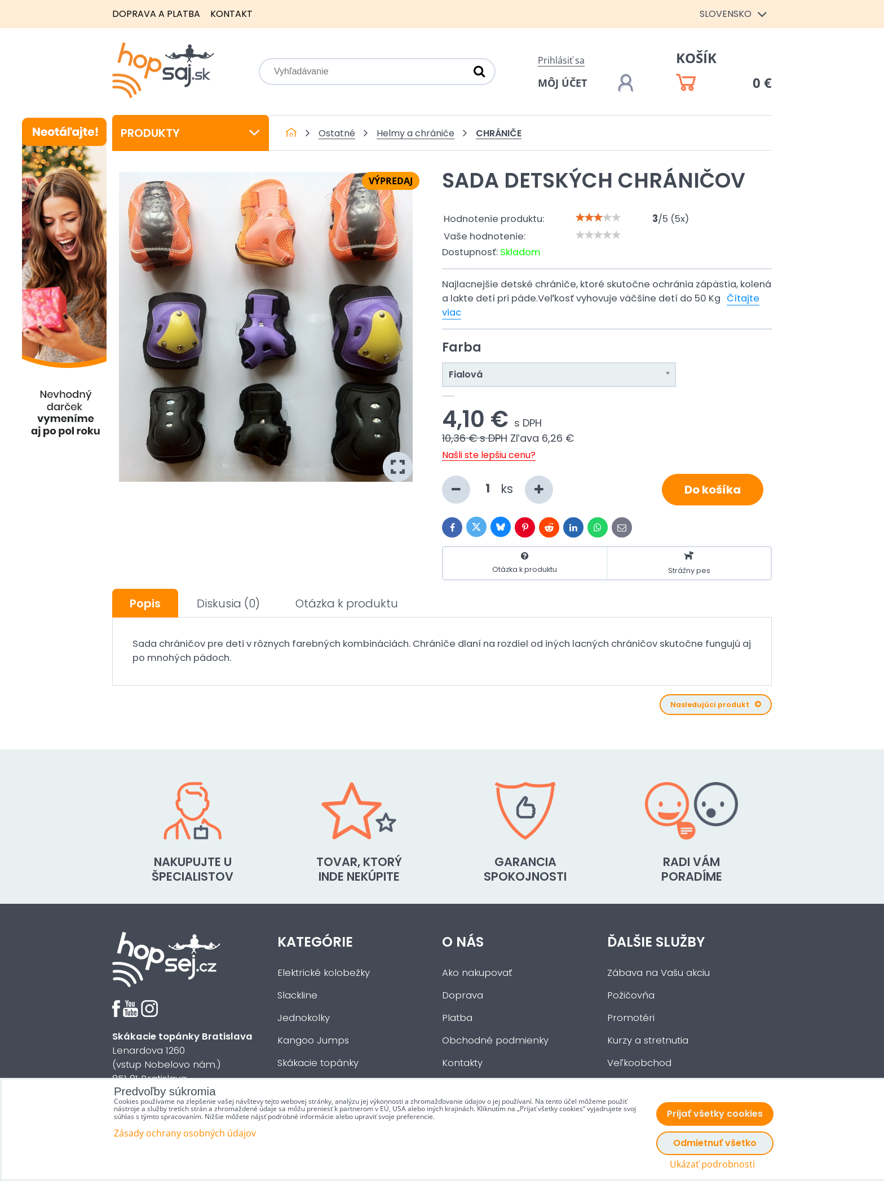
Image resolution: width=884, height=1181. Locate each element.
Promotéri (631, 1017)
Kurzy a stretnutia (647, 1040)
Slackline (297, 995)
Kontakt (231, 13)
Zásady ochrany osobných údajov (185, 1133)
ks (497, 490)
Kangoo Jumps (313, 1040)
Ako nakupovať (477, 972)
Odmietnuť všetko (715, 1142)
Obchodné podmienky (495, 1040)
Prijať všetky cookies (715, 1113)
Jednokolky (303, 1017)
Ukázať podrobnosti (712, 1164)
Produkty (190, 133)
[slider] (598, 217)
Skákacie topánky (318, 1062)
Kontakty (462, 1062)
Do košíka (712, 490)
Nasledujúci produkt (715, 704)
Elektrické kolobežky (323, 972)
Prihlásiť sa (561, 60)
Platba (457, 1017)
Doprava (462, 995)
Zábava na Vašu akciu (658, 972)
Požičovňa (631, 995)
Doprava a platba (156, 13)
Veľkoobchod (639, 1062)
